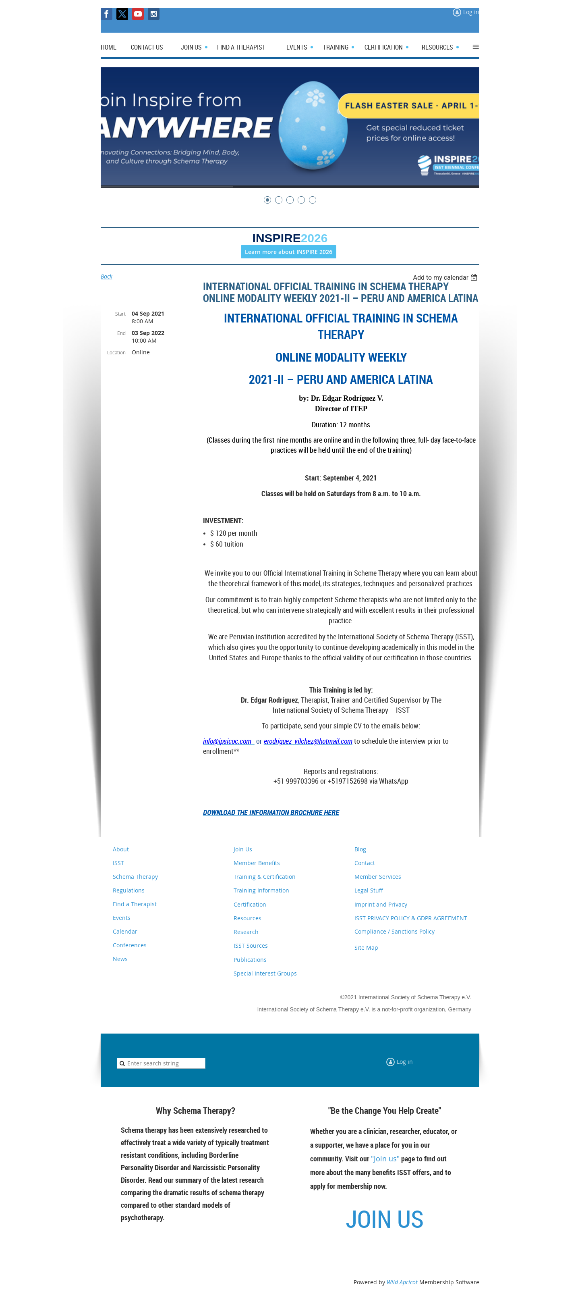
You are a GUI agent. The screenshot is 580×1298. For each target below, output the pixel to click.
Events (121, 917)
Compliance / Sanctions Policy (394, 931)
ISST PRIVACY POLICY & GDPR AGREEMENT (410, 918)
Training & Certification (265, 876)
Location (116, 352)
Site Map (366, 947)
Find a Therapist (135, 904)
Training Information (261, 890)
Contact (364, 863)
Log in (471, 12)
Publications (250, 959)
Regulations (129, 890)
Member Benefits (257, 863)
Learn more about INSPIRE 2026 (288, 252)
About (121, 849)
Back (106, 276)
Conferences (130, 945)
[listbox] (446, 277)
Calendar (125, 931)
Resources (247, 918)
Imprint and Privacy (380, 904)
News (120, 959)
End (121, 333)
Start (120, 313)
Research (246, 932)
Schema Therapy (135, 876)
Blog (360, 849)
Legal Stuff (368, 890)
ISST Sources (251, 945)
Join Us (243, 849)
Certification (250, 904)
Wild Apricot (402, 1282)
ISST (118, 863)
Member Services (377, 876)
